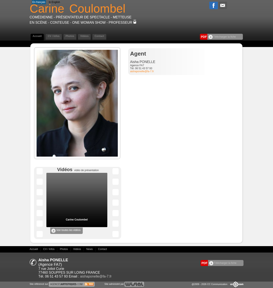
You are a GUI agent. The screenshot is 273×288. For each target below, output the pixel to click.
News (89, 249)
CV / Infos (53, 36)
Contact (99, 36)
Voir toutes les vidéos (66, 231)
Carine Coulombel (77, 219)
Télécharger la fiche (222, 36)
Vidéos (84, 36)
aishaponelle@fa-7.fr (142, 71)
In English (54, 2)
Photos (70, 36)
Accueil (37, 36)
